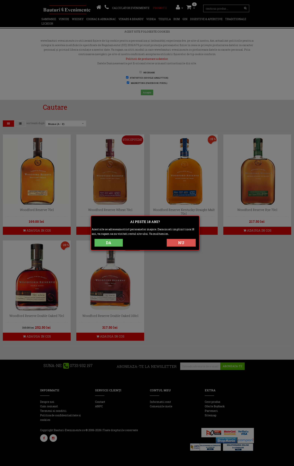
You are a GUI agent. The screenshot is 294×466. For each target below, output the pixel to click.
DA (108, 242)
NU (181, 242)
